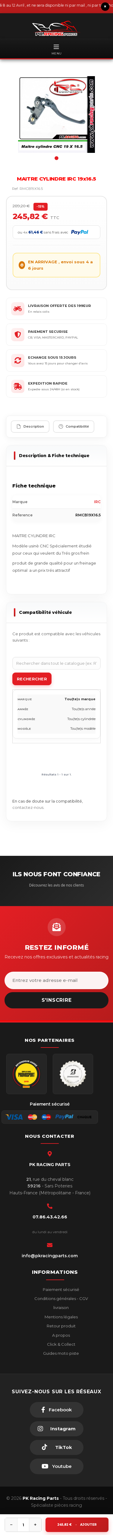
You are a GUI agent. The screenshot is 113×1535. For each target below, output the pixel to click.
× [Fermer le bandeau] (105, 6)
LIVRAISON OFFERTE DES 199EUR (59, 306)
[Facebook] (56, 1410)
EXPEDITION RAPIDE (47, 383)
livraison (60, 1307)
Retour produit (61, 1325)
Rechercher (32, 678)
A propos (60, 1335)
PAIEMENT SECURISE (48, 332)
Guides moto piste (60, 1353)
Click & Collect (60, 1344)
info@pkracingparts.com (50, 1255)
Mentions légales (61, 1316)
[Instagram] (56, 1428)
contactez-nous (27, 807)
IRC (97, 502)
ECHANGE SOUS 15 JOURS (52, 357)
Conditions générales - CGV (60, 1298)
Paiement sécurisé (60, 1289)
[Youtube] (56, 1466)
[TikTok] (56, 1447)
